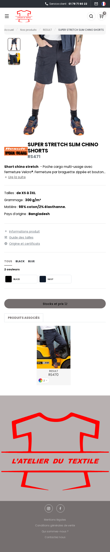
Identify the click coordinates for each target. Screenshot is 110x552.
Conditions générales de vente (55, 525)
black (20, 261)
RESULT (54, 373)
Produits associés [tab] (24, 318)
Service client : (66, 4)
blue (31, 261)
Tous (8, 261)
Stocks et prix (55, 304)
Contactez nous (55, 537)
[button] (14, 44)
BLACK (12, 279)
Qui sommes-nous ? (55, 531)
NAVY (46, 279)
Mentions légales (55, 519)
